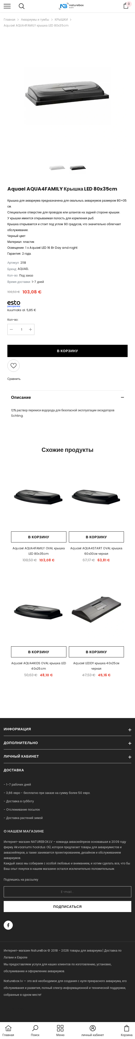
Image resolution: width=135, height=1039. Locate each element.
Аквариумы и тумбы (35, 19)
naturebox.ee (14, 1008)
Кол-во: (12, 320)
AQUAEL (23, 269)
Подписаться (67, 906)
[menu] (7, 5)
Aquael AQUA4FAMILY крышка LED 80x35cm (36, 25)
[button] (35, 1031)
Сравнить (13, 379)
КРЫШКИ (61, 19)
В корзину (67, 350)
